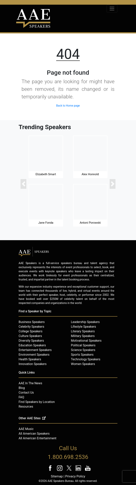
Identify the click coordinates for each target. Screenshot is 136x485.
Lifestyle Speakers (83, 326)
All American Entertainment (37, 438)
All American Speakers (34, 433)
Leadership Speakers (85, 322)
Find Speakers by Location (37, 402)
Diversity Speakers (31, 340)
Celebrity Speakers (31, 326)
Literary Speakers (83, 331)
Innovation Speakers (32, 364)
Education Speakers (32, 345)
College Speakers (30, 331)
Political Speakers (83, 345)
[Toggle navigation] (112, 8)
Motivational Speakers (86, 340)
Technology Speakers (85, 359)
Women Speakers (83, 364)
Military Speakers (83, 336)
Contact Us (26, 392)
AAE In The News (30, 383)
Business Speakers (32, 322)
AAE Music (26, 429)
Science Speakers (83, 350)
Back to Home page (68, 105)
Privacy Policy (75, 476)
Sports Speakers (82, 354)
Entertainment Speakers (35, 350)
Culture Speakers (30, 336)
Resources (26, 406)
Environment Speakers (34, 354)
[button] (23, 184)
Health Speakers (30, 359)
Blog (22, 388)
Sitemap (57, 476)
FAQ (21, 397)
